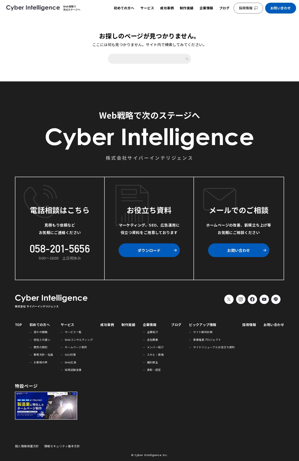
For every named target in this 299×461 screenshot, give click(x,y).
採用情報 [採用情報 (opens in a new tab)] (246, 7)
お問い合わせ (280, 7)
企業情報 (206, 7)
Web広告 (70, 362)
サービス (147, 7)
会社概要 (152, 340)
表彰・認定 (154, 370)
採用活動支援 (73, 370)
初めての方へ (124, 7)
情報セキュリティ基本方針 (62, 446)
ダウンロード (149, 250)
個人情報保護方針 (27, 446)
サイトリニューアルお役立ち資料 (214, 347)
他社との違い (42, 340)
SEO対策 (70, 355)
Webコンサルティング (79, 340)
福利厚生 (152, 362)
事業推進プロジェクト (207, 340)
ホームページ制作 (76, 347)
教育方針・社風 (43, 355)
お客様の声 (41, 362)
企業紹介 (152, 332)
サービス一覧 (73, 332)
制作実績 (187, 7)
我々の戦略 (41, 332)
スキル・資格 (155, 355)
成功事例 (167, 7)
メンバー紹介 (155, 347)
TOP (18, 324)
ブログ (224, 7)
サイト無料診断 (203, 332)
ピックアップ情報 (202, 324)
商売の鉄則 (41, 347)
